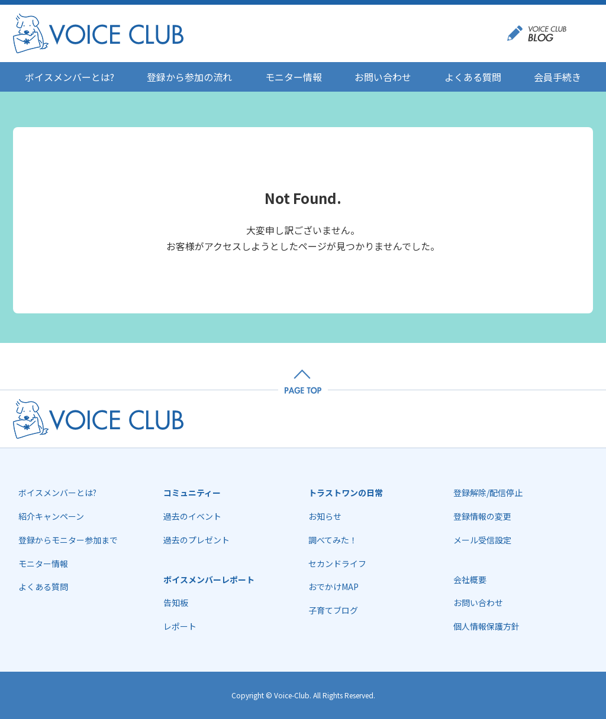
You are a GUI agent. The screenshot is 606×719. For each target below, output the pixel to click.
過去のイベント (192, 516)
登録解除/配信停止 (488, 492)
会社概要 (469, 579)
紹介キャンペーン (51, 516)
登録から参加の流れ (189, 77)
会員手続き (557, 77)
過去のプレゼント (196, 540)
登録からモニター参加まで (68, 540)
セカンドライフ (337, 563)
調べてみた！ (332, 540)
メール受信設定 (482, 540)
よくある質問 (472, 77)
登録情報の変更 (482, 516)
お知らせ (324, 516)
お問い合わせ (382, 77)
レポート (179, 626)
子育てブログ (333, 610)
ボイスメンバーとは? (69, 77)
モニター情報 (293, 77)
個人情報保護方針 (486, 626)
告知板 (175, 602)
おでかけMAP (333, 586)
